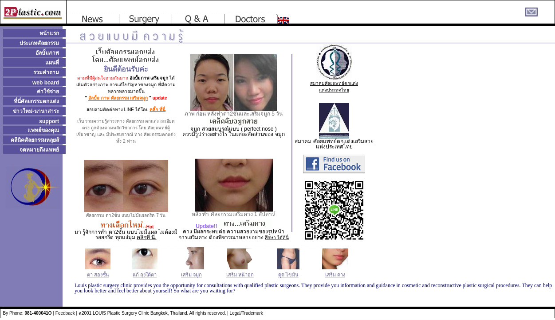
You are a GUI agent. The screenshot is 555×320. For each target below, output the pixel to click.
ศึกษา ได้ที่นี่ (277, 237)
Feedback (65, 313)
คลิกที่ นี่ (146, 237)
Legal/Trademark (246, 313)
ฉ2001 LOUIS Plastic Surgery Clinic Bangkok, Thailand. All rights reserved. (152, 313)
